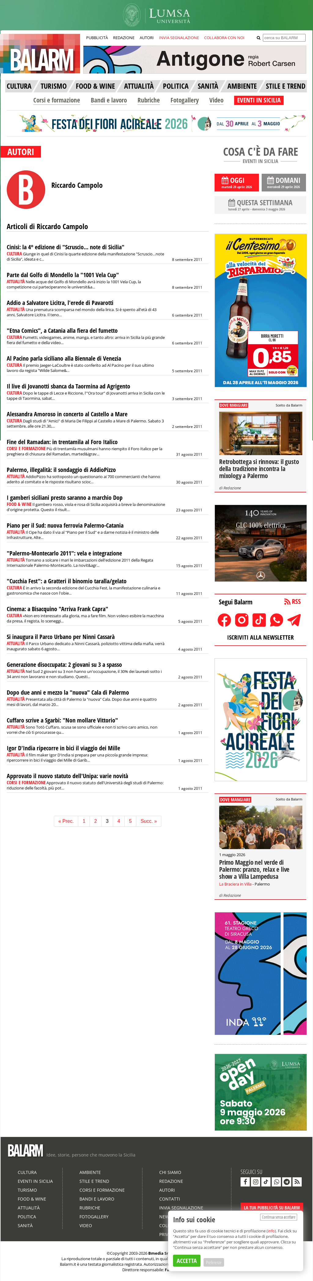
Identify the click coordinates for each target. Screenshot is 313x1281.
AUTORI (147, 37)
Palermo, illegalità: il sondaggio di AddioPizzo (61, 470)
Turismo (27, 1190)
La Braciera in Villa (235, 884)
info (271, 1231)
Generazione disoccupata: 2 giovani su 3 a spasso (64, 664)
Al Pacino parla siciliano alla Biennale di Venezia (64, 358)
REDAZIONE (123, 37)
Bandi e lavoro (109, 100)
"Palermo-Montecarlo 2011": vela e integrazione (64, 553)
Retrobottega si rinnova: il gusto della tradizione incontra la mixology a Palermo (259, 468)
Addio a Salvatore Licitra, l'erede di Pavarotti (60, 303)
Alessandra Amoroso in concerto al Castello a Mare (67, 414)
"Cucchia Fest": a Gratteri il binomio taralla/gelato (67, 581)
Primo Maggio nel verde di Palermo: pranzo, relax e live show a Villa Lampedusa (254, 869)
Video (216, 100)
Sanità (25, 1225)
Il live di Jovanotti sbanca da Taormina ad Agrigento (68, 386)
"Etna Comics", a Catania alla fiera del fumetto (62, 330)
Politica (27, 1217)
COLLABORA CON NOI (224, 37)
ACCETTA (187, 1261)
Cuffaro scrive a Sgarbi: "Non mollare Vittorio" (62, 720)
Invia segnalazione (181, 1208)
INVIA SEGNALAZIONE (179, 37)
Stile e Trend (94, 1181)
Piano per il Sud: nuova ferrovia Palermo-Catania (65, 525)
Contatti (169, 1199)
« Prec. (66, 821)
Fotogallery (185, 100)
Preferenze (214, 1262)
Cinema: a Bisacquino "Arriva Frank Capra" (57, 609)
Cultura (27, 1172)
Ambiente (90, 1172)
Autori (167, 1190)
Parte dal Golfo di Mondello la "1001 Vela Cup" (63, 275)
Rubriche (149, 100)
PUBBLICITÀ (97, 37)
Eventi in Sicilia (35, 1181)
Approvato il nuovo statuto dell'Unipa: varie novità (67, 776)
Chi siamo (170, 1172)
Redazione (232, 488)
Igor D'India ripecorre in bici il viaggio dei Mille (63, 748)
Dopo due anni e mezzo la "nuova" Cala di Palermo (68, 692)
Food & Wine (32, 1199)
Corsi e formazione (56, 100)
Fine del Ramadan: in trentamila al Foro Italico (62, 442)
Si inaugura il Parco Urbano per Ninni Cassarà (61, 637)
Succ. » (149, 821)
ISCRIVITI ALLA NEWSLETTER (260, 637)
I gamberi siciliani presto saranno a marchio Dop (65, 497)
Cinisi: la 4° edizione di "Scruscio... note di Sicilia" (65, 247)
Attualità (29, 1208)
